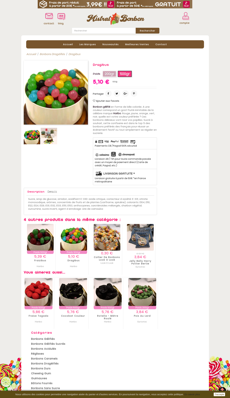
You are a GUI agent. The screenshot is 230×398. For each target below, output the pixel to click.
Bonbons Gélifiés (40, 70)
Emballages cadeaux (43, 134)
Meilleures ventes (35, 373)
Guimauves (37, 110)
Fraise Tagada (85, 315)
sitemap (76, 388)
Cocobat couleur (120, 315)
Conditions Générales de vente (91, 373)
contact (48, 23)
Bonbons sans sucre (43, 119)
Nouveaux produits (36, 368)
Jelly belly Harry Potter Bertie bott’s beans (187, 263)
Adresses (124, 377)
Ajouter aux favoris (153, 100)
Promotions (31, 363)
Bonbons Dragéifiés (42, 95)
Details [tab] (99, 191)
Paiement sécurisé (83, 378)
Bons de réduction (129, 382)
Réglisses (35, 85)
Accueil (68, 44)
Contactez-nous (82, 383)
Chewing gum (39, 105)
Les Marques (87, 44)
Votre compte (127, 359)
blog (61, 23)
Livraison (76, 363)
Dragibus (120, 260)
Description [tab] (82, 191)
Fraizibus (87, 260)
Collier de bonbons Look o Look (154, 258)
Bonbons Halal (38, 124)
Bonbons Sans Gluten (44, 129)
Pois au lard (189, 315)
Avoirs (121, 373)
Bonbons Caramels (42, 90)
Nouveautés (110, 44)
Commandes (126, 368)
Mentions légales (82, 368)
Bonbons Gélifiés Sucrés (46, 75)
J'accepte (219, 394)
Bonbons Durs (38, 100)
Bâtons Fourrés (39, 115)
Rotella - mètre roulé (154, 317)
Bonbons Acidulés (41, 80)
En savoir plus (192, 394)
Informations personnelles (135, 363)
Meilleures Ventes (137, 44)
